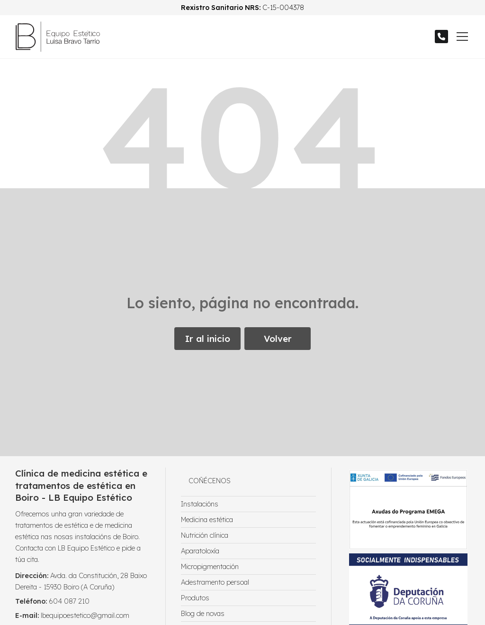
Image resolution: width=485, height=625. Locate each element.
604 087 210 (69, 601)
